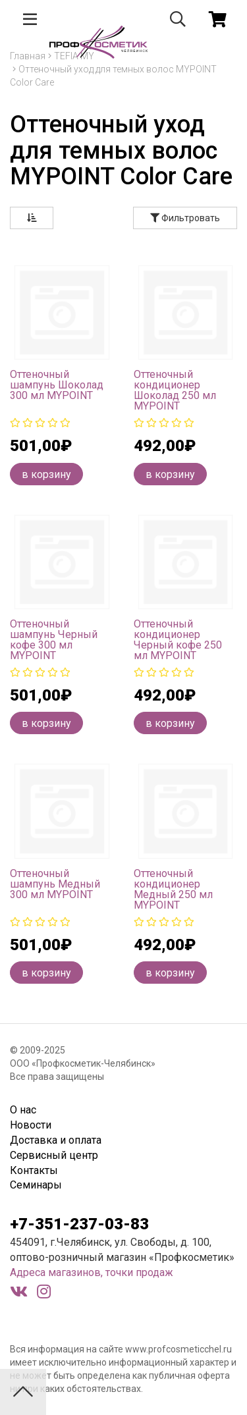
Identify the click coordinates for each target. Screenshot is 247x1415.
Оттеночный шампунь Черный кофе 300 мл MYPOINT (53, 640)
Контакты (34, 1170)
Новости (30, 1125)
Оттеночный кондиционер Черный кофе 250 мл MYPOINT (178, 640)
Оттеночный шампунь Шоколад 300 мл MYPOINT (56, 385)
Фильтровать (185, 218)
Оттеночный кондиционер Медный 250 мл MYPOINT (173, 889)
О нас (23, 1110)
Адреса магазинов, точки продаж (91, 1272)
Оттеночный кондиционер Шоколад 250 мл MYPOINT (175, 390)
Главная (27, 56)
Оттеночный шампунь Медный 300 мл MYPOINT (55, 884)
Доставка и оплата (55, 1140)
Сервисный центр (54, 1155)
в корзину (46, 474)
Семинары (36, 1185)
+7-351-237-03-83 (79, 1224)
